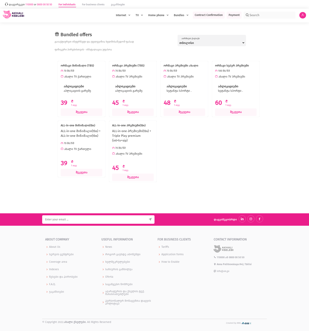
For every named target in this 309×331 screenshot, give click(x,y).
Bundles (179, 15)
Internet (121, 15)
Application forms (172, 254)
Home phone (156, 15)
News (108, 247)
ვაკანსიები (118, 4)
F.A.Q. (52, 284)
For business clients (93, 4)
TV (138, 15)
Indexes (54, 269)
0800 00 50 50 (236, 257)
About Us (54, 247)
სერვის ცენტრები (61, 254)
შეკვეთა (81, 112)
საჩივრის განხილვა (118, 269)
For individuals (67, 4)
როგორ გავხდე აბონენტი (123, 254)
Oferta (109, 277)
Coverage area (58, 262)
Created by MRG (238, 323)
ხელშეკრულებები (117, 262)
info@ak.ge (221, 271)
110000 (219, 257)
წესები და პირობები (63, 277)
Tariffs (165, 247)
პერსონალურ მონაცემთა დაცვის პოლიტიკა (128, 302)
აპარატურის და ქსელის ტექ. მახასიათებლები (124, 293)
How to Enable (170, 262)
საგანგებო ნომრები (119, 284)
